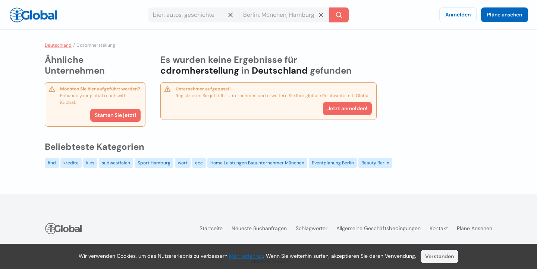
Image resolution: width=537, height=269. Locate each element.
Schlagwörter (311, 228)
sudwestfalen (116, 163)
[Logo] (33, 14)
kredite (71, 163)
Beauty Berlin (375, 163)
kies (90, 163)
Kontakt (439, 228)
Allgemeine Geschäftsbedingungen (378, 228)
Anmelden (458, 14)
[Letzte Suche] (339, 14)
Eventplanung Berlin (333, 163)
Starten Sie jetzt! (115, 115)
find (52, 163)
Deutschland (58, 45)
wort (183, 163)
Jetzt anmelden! (347, 108)
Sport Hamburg (154, 163)
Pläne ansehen (504, 14)
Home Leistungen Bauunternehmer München (257, 163)
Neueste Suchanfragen (259, 228)
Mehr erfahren (246, 256)
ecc (199, 163)
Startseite (211, 228)
